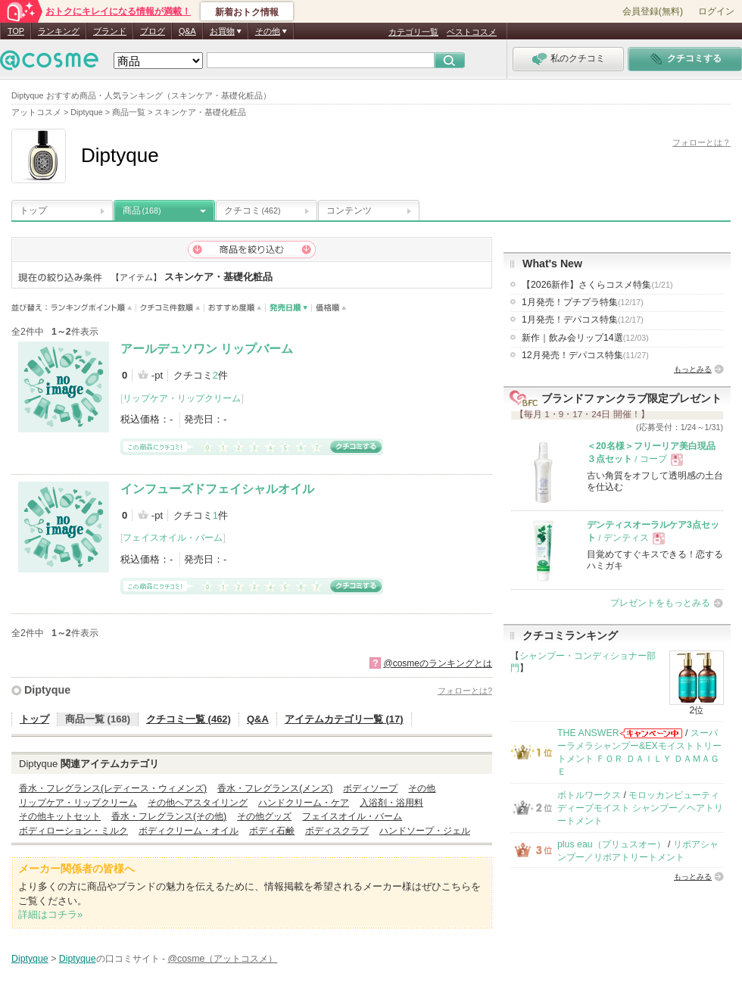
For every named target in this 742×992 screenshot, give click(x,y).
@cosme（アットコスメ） (223, 958)
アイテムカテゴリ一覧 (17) (344, 719)
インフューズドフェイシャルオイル (217, 488)
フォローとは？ (701, 142)
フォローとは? (465, 690)
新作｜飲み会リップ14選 (585, 337)
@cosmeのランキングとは (437, 663)
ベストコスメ (472, 31)
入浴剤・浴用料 (391, 802)
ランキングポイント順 (93, 308)
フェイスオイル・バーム (173, 537)
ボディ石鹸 (272, 830)
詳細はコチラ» (50, 914)
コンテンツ (349, 210)
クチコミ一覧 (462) (188, 719)
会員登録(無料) (652, 11)
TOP (16, 31)
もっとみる (693, 369)
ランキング (59, 31)
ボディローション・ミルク (73, 830)
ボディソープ (370, 788)
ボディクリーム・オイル (188, 830)
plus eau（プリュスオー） (611, 844)
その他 (421, 788)
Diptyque (47, 690)
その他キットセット (60, 816)
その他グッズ (264, 816)
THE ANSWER (588, 733)
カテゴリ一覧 (413, 31)
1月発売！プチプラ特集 (583, 302)
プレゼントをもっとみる (660, 602)
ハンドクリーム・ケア (303, 802)
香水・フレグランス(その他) (168, 816)
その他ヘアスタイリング (198, 802)
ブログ (152, 31)
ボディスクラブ (337, 830)
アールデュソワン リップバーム (206, 348)
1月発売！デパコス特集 (583, 319)
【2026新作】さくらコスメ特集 (597, 284)
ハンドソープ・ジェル (424, 830)
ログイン (716, 11)
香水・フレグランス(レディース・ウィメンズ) (113, 788)
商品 (142, 210)
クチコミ (252, 210)
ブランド (109, 31)
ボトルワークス (589, 795)
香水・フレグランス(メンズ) (274, 788)
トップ (33, 210)
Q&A (187, 31)
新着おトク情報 (247, 12)
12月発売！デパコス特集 (585, 355)
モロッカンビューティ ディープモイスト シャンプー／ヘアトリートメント (640, 808)
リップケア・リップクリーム (182, 398)
